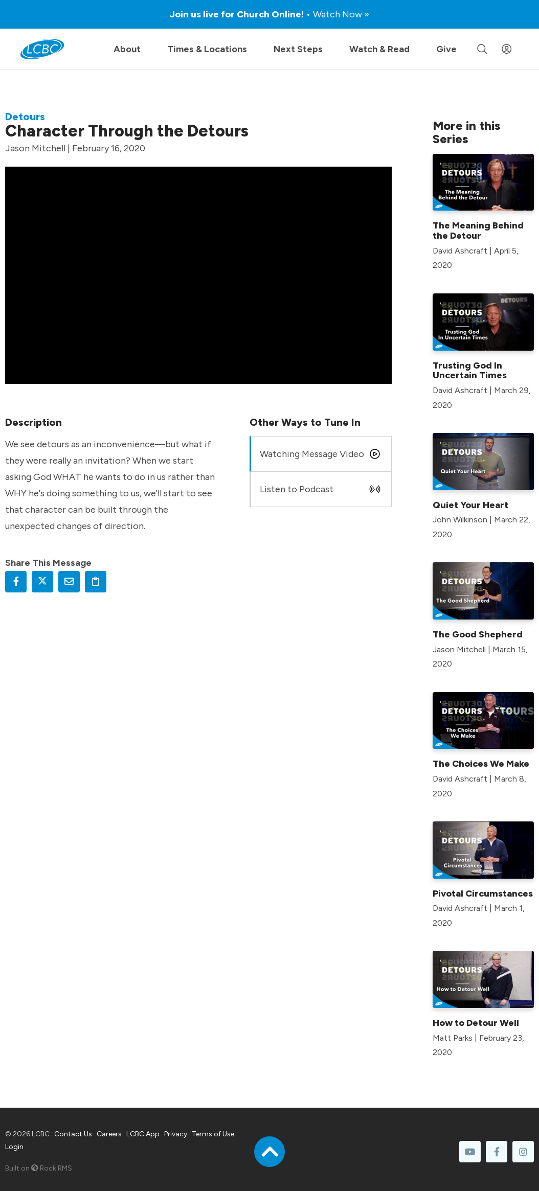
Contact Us (73, 1134)
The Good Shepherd (478, 634)
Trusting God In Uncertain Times (470, 370)
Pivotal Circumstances (483, 893)
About (127, 49)
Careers (109, 1134)
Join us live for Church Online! (269, 14)
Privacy (175, 1134)
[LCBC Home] (42, 49)
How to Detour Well (476, 1022)
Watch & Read (379, 49)
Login (14, 1146)
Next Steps (298, 49)
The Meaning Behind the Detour (478, 230)
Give (446, 49)
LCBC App (143, 1134)
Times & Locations (207, 49)
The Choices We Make (481, 763)
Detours (25, 116)
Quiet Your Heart (470, 505)
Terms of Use (213, 1134)
